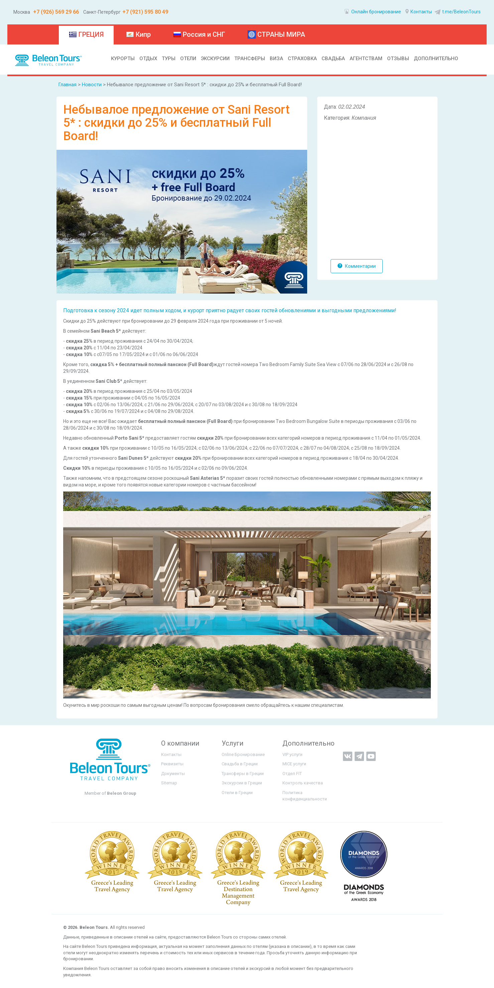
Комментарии (357, 266)
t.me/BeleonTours (457, 11)
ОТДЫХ (148, 59)
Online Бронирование (243, 754)
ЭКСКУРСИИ (215, 59)
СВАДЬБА (333, 59)
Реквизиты (172, 763)
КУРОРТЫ (123, 59)
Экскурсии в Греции (242, 782)
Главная (67, 85)
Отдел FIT (292, 773)
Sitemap (169, 782)
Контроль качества (302, 782)
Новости (92, 85)
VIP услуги (292, 754)
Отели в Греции (237, 792)
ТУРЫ (168, 59)
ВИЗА (276, 59)
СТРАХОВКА (302, 59)
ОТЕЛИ (188, 59)
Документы (173, 773)
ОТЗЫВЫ (398, 59)
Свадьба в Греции (240, 763)
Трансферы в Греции (243, 773)
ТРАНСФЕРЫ (249, 59)
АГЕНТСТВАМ (366, 59)
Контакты (418, 11)
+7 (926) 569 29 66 (55, 12)
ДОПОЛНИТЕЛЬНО (436, 59)
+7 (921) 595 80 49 (145, 12)
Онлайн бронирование (373, 11)
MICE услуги (294, 763)
